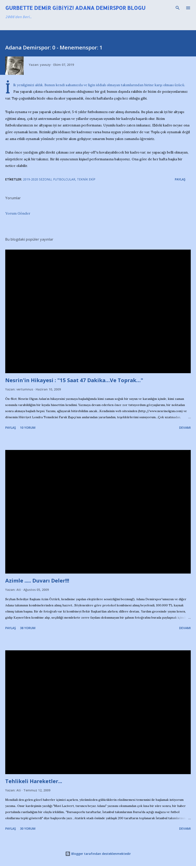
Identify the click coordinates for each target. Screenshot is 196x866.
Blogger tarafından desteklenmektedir (98, 854)
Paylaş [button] (180, 179)
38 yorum (27, 628)
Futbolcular (64, 179)
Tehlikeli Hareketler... (33, 781)
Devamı (185, 427)
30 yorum (27, 828)
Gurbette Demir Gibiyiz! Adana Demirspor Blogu (75, 7)
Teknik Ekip (86, 179)
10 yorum (27, 427)
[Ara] (177, 7)
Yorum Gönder (17, 213)
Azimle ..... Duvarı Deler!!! (37, 580)
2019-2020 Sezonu (37, 179)
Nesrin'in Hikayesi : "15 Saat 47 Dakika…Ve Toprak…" (74, 380)
